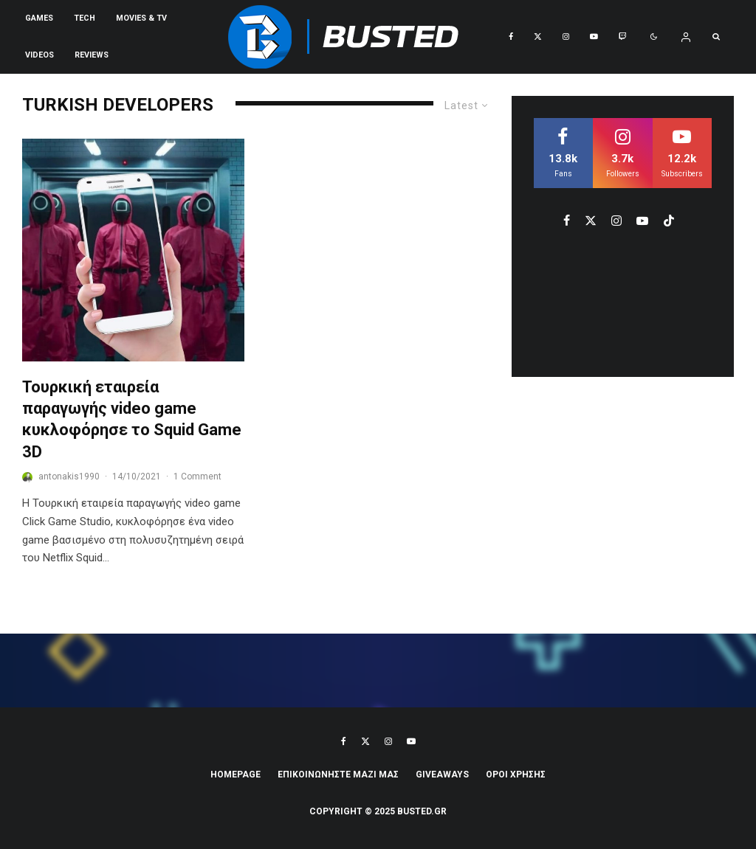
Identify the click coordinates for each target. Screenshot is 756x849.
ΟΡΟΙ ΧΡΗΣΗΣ (516, 774)
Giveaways (442, 774)
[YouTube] (594, 37)
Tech (84, 18)
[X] (538, 37)
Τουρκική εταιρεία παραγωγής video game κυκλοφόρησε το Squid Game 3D (131, 419)
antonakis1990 (69, 476)
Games (39, 18)
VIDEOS (39, 55)
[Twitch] (623, 37)
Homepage (235, 774)
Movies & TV (141, 18)
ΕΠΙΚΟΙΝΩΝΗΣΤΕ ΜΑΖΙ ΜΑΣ (338, 774)
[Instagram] (566, 37)
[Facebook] (511, 37)
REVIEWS (92, 55)
